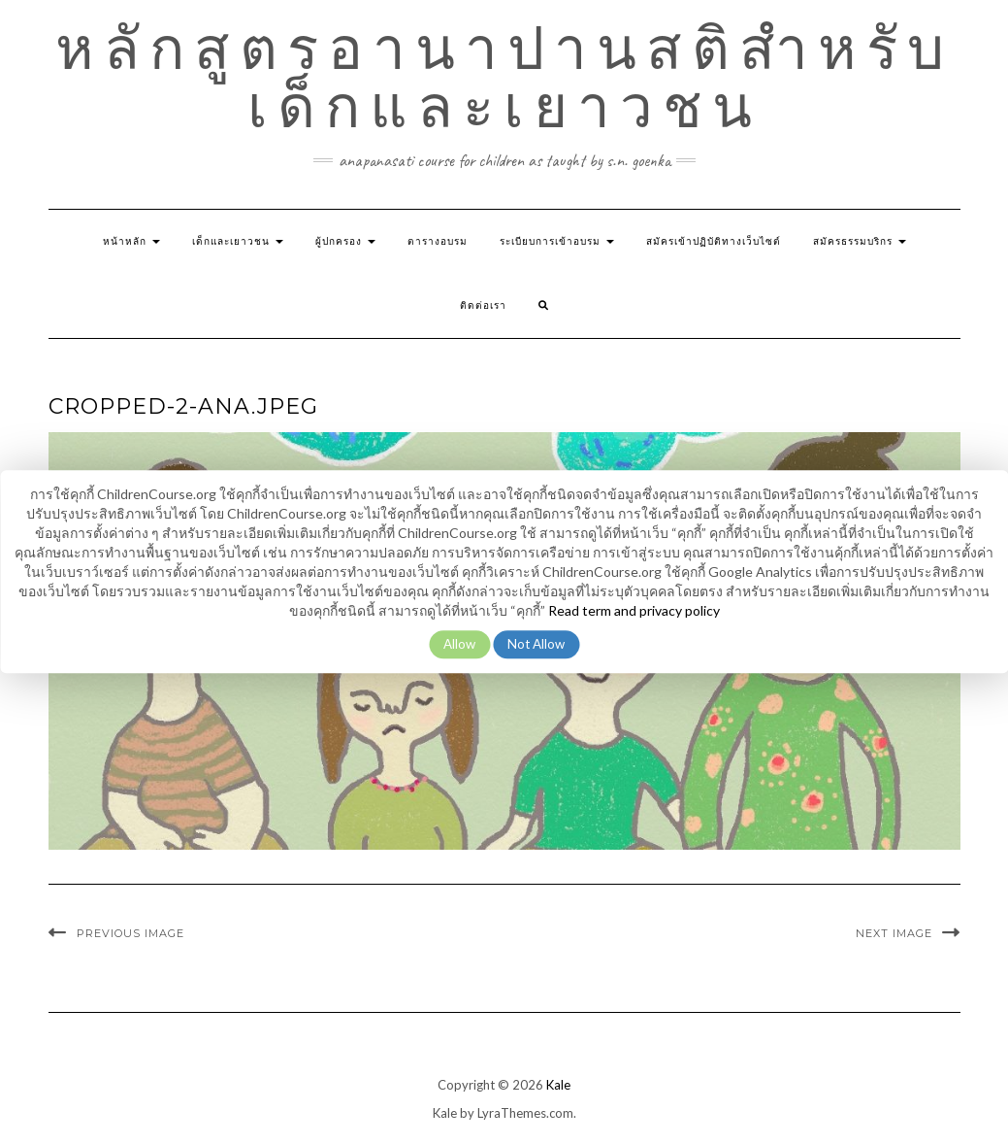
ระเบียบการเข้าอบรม (557, 241)
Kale (558, 1085)
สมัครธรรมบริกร (859, 241)
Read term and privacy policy (634, 610)
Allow (459, 644)
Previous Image (130, 933)
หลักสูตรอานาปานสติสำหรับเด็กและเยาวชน (504, 78)
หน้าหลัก (131, 241)
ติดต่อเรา (483, 305)
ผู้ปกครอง (345, 241)
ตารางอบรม (437, 241)
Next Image (894, 933)
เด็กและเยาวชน (237, 241)
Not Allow (536, 644)
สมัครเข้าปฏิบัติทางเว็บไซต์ (713, 241)
